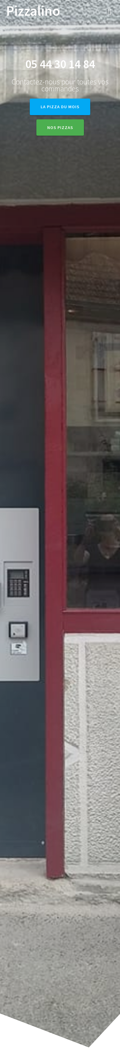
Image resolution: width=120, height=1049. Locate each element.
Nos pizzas (60, 127)
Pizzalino (33, 11)
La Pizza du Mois (60, 106)
